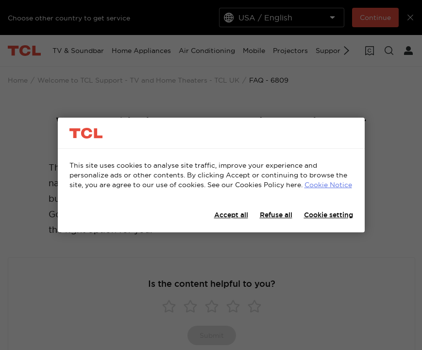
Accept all (231, 214)
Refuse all (276, 214)
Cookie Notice (328, 184)
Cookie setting (328, 214)
